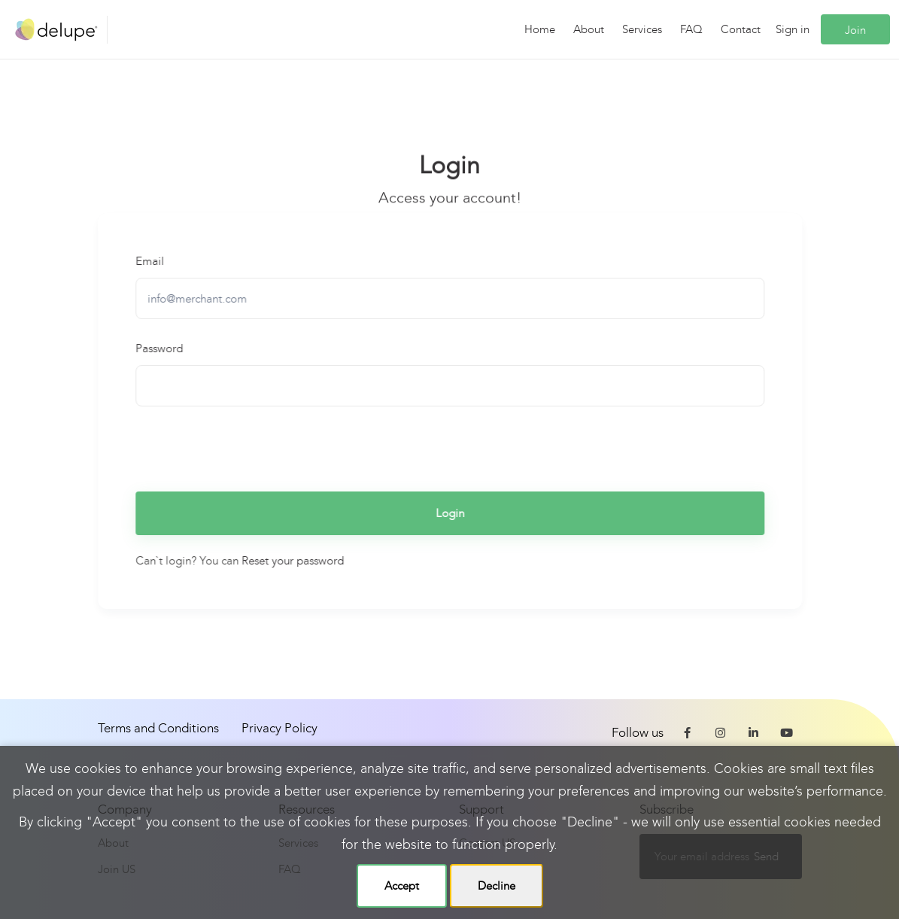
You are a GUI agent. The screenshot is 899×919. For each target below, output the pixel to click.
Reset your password (293, 561)
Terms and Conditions (158, 728)
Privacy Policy (279, 728)
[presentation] (250, 447)
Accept (401, 886)
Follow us (638, 733)
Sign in (792, 29)
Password (160, 348)
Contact (741, 29)
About (588, 29)
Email (150, 261)
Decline (496, 886)
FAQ (691, 29)
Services (642, 29)
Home (539, 29)
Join (855, 30)
